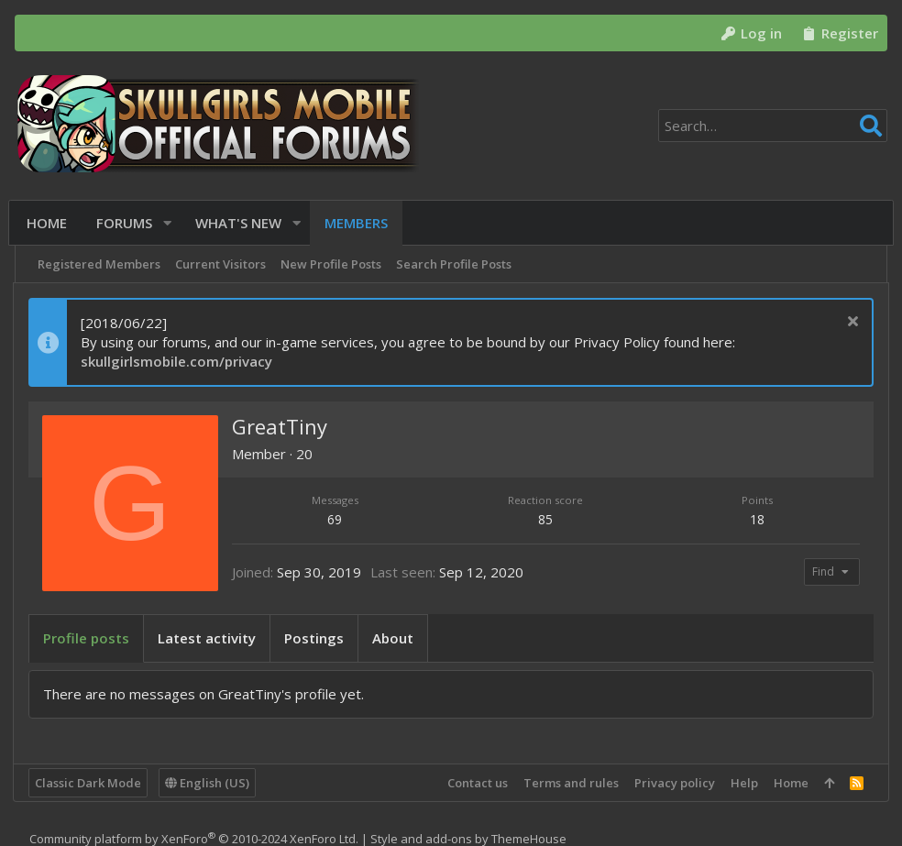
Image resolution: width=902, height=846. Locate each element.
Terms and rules (569, 783)
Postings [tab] (316, 638)
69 (336, 519)
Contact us (476, 783)
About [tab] (394, 638)
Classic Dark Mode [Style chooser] (90, 783)
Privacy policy (672, 783)
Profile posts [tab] (88, 638)
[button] (171, 223)
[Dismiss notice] (848, 323)
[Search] (772, 125)
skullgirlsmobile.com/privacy (178, 361)
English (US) (209, 783)
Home (789, 783)
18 (755, 519)
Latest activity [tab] (209, 638)
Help (742, 783)
